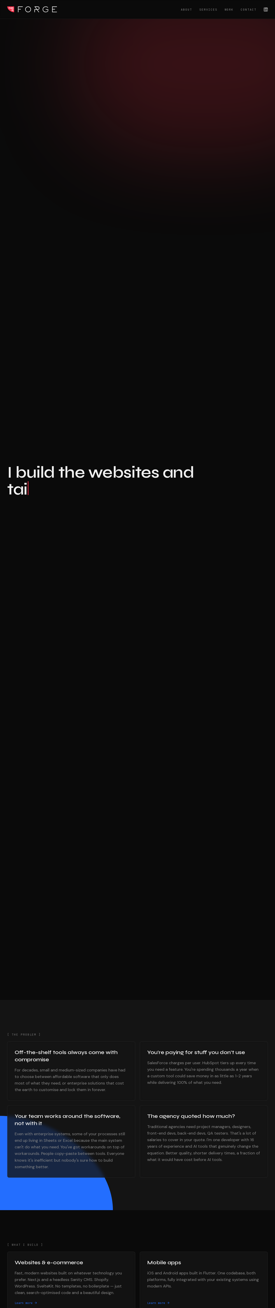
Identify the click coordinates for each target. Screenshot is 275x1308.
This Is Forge (32, 9)
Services (208, 10)
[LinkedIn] (266, 9)
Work (229, 10)
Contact (248, 10)
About (186, 10)
